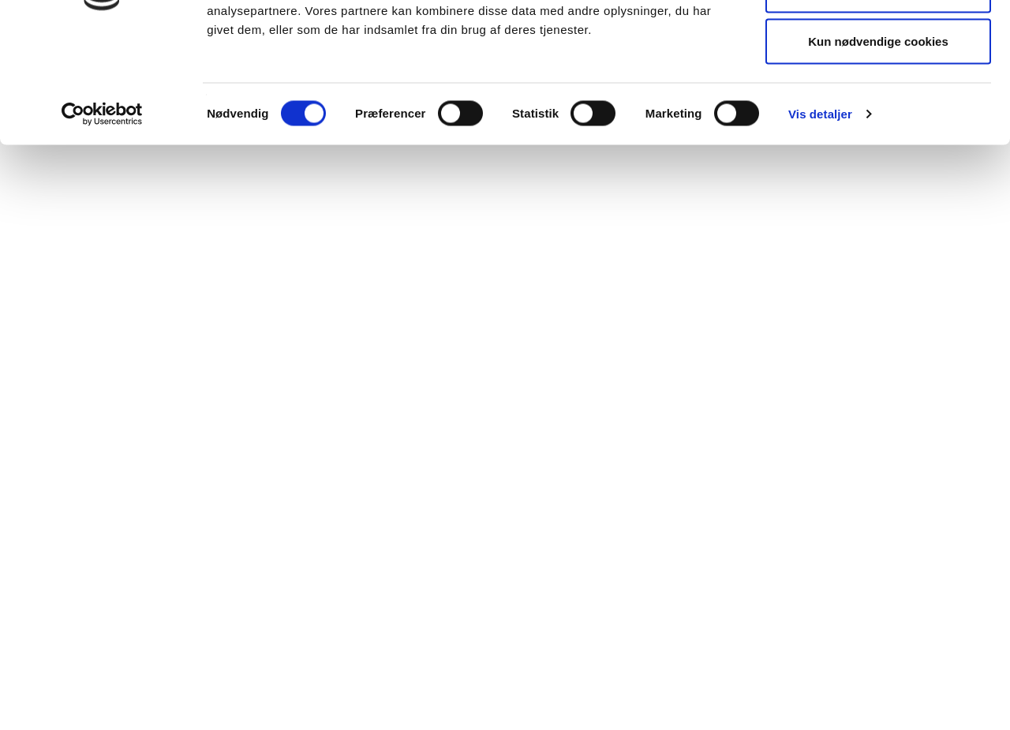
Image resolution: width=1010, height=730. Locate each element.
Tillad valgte (878, 93)
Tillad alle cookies (878, 41)
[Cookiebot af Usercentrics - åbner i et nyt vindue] (102, 218)
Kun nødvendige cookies (878, 145)
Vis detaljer (820, 217)
